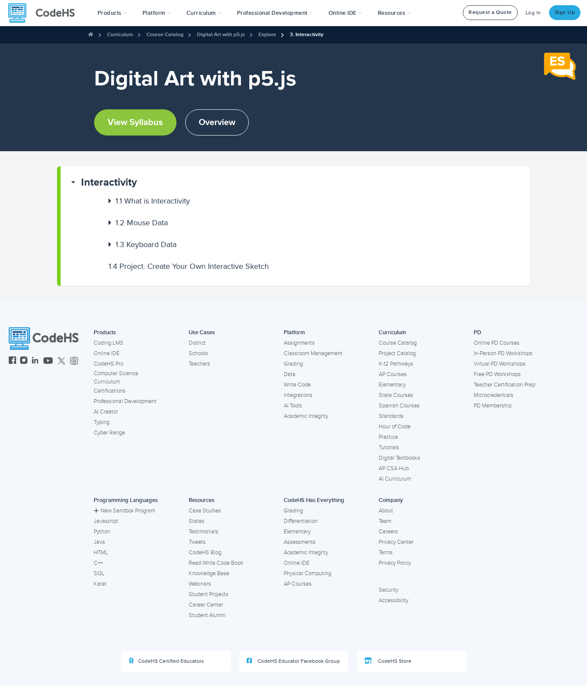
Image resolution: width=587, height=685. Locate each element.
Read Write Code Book (216, 563)
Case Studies (205, 510)
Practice (388, 437)
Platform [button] (157, 13)
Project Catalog (397, 353)
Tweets (197, 542)
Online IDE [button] (345, 13)
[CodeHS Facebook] (12, 361)
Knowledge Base (209, 573)
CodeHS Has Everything (314, 500)
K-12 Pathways (396, 363)
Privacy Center (396, 542)
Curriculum (120, 34)
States (196, 521)
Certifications (110, 390)
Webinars (200, 583)
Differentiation (301, 521)
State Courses (396, 395)
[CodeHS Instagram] (23, 361)
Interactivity (109, 182)
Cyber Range (109, 432)
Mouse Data (141, 222)
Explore (267, 34)
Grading (293, 363)
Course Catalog (164, 34)
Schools (198, 353)
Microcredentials (493, 395)
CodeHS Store (387, 661)
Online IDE (106, 353)
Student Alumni (207, 615)
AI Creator (106, 411)
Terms (386, 552)
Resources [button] (394, 13)
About (386, 510)
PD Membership (493, 405)
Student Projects (208, 594)
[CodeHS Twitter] (61, 361)
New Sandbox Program (124, 510)
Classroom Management (313, 353)
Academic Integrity (306, 416)
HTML (101, 552)
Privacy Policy (395, 563)
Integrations (298, 395)
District (197, 342)
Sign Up (565, 12)
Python (102, 531)
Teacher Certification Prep (504, 384)
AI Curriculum (395, 478)
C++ (98, 563)
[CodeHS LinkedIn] (35, 361)
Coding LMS (108, 342)
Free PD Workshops (497, 374)
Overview (217, 122)
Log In (533, 13)
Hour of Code (395, 426)
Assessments (300, 542)
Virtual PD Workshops (500, 363)
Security (388, 590)
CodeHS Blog (205, 552)
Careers (388, 531)
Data (289, 374)
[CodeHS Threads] (74, 361)
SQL (99, 573)
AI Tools (293, 405)
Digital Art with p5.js (221, 34)
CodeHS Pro (108, 363)
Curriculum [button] (204, 13)
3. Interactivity (306, 34)
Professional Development (125, 401)
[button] (112, 13)
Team (385, 521)
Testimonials (203, 531)
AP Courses (393, 374)
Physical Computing (307, 573)
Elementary (392, 384)
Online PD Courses (496, 342)
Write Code (297, 384)
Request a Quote (490, 12)
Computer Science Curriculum (116, 377)
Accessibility (393, 600)
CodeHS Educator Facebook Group (293, 661)
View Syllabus (135, 122)
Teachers (199, 363)
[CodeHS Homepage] (45, 13)
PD (477, 332)
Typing (101, 422)
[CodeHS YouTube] (48, 361)
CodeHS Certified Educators (166, 661)
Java (99, 542)
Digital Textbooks (399, 457)
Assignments (299, 342)
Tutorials (389, 447)
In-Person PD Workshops (503, 353)
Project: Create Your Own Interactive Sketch (189, 266)
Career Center (206, 604)
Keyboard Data (145, 244)
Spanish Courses (399, 405)
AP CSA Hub (394, 468)
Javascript (106, 521)
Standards (391, 416)
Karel (100, 583)
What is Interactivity (152, 201)
